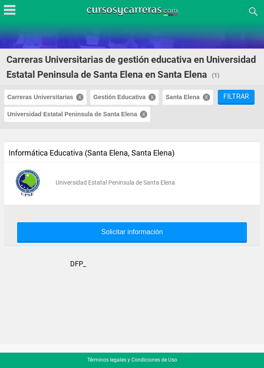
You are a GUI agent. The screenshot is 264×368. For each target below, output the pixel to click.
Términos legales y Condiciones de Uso (132, 360)
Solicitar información (132, 232)
